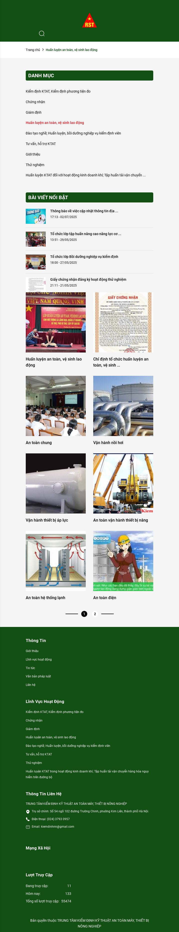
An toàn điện (104, 597)
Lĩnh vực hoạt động (39, 659)
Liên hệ (30, 685)
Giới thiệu (33, 154)
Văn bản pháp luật (38, 676)
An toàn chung (39, 442)
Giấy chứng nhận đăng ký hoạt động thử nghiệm (88, 279)
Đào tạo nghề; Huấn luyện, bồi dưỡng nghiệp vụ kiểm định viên (73, 133)
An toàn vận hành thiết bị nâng (120, 520)
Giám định (34, 112)
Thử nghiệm (35, 165)
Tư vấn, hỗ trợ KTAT (41, 144)
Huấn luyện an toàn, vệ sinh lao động (55, 123)
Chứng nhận (35, 102)
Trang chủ (33, 50)
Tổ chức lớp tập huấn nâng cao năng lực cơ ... (85, 234)
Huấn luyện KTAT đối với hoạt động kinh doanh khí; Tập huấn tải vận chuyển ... (86, 175)
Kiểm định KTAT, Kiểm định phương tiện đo (58, 91)
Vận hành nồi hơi (108, 442)
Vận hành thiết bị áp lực (47, 520)
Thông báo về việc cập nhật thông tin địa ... (84, 211)
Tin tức (30, 668)
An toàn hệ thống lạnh (45, 597)
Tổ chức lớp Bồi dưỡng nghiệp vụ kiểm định (84, 257)
